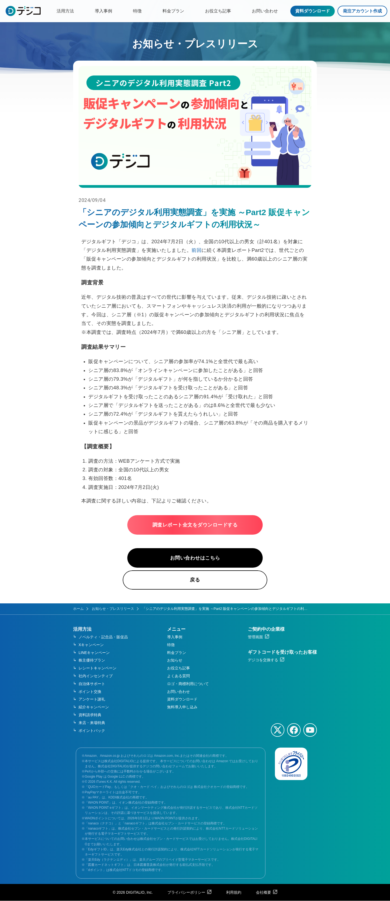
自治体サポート (92, 684)
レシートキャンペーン (97, 668)
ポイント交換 (90, 691)
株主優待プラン (92, 660)
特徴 (137, 11)
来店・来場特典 (92, 723)
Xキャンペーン (91, 645)
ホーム (78, 609)
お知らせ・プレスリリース (113, 609)
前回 (196, 250)
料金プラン (173, 11)
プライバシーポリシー (186, 892)
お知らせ (174, 660)
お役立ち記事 (218, 11)
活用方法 (65, 11)
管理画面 (255, 637)
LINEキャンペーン (94, 652)
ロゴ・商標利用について (188, 684)
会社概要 (263, 892)
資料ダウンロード (312, 11)
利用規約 (233, 892)
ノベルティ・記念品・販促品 (103, 637)
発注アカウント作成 (362, 11)
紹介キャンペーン (94, 707)
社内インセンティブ (96, 676)
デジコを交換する (263, 660)
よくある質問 (178, 676)
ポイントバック (92, 730)
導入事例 (103, 11)
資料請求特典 (90, 715)
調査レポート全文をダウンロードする (195, 525)
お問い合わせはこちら (195, 558)
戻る (195, 580)
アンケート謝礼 (92, 699)
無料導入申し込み (182, 707)
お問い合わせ (265, 11)
